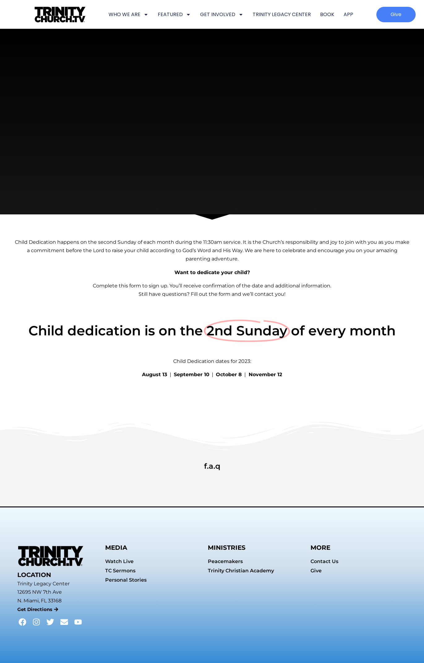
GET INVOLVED (221, 15)
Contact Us (324, 561)
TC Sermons (120, 571)
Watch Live (119, 561)
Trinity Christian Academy (241, 571)
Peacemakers (225, 561)
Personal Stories (126, 580)
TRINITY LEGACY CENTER (282, 14)
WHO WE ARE (128, 15)
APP (348, 14)
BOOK (327, 14)
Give (316, 571)
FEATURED (174, 15)
